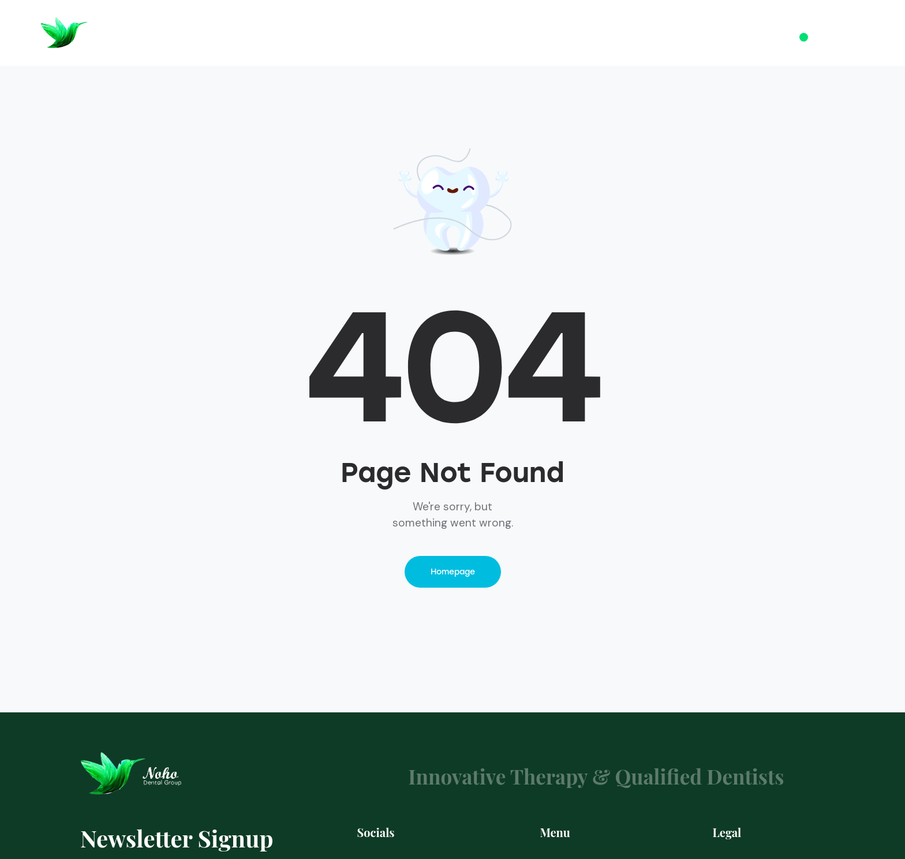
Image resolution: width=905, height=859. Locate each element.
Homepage (453, 572)
